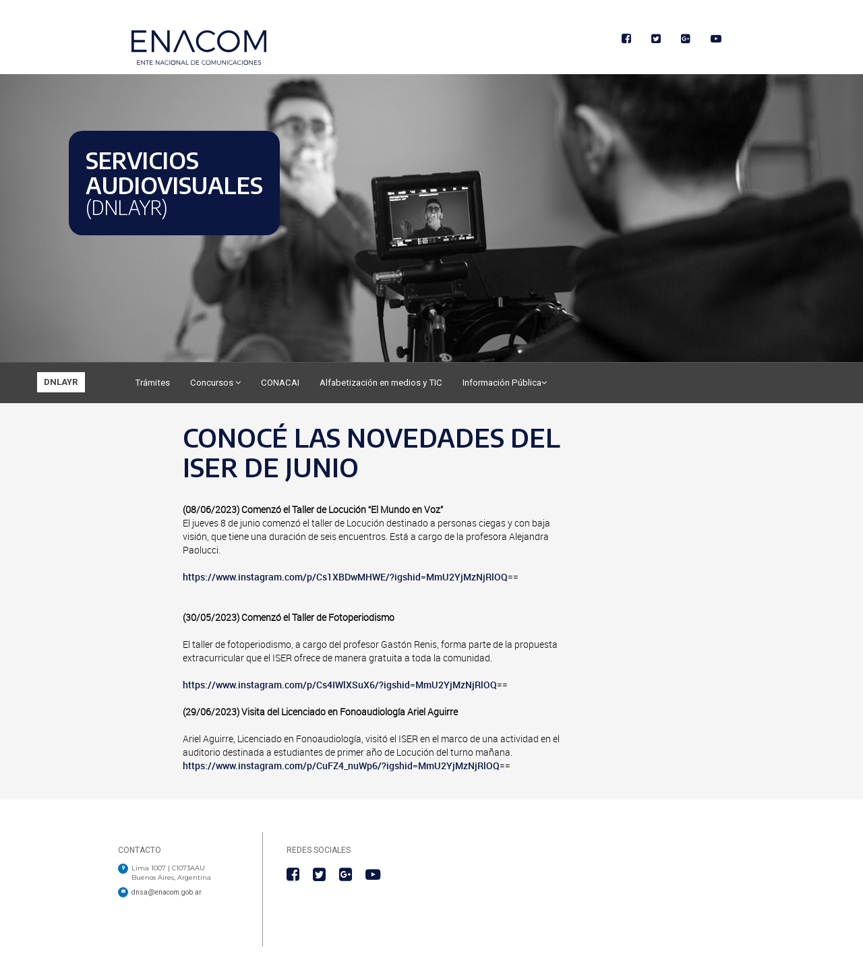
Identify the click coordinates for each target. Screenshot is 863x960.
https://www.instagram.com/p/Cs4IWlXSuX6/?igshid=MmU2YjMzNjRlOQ (340, 684)
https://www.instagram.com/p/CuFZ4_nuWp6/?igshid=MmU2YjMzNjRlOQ (341, 765)
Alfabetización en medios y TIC (381, 383)
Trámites (152, 383)
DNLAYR (61, 382)
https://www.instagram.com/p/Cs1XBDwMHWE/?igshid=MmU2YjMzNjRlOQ (345, 576)
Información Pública (505, 383)
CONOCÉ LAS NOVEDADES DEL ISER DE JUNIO (371, 452)
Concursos (215, 383)
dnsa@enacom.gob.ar (166, 892)
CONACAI (280, 383)
